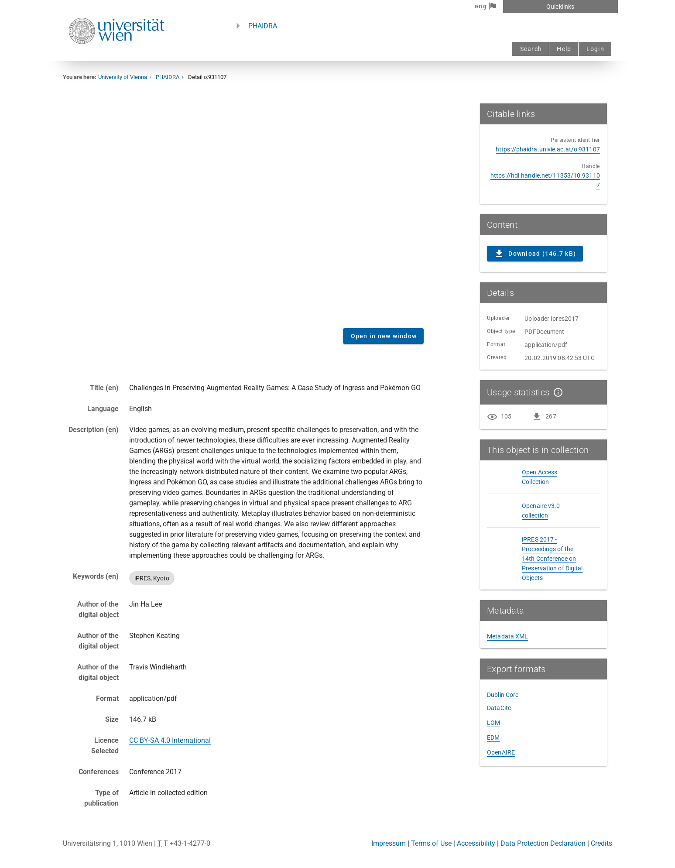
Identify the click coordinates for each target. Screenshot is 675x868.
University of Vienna (122, 77)
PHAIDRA (262, 26)
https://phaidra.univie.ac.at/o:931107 (548, 149)
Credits (601, 843)
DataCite (499, 707)
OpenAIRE (501, 752)
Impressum (388, 843)
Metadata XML (507, 636)
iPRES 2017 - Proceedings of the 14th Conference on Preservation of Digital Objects (552, 558)
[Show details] (556, 392)
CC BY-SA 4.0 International (170, 740)
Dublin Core (502, 694)
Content (246, 212)
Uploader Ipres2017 (551, 318)
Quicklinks (560, 6)
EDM (493, 737)
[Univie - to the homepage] (116, 55)
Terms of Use (431, 843)
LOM (493, 722)
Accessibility (476, 843)
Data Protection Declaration (543, 843)
